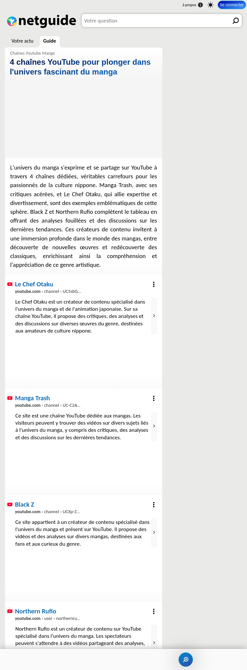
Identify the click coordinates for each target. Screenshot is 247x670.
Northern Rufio (35, 611)
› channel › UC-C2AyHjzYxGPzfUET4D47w (66, 405)
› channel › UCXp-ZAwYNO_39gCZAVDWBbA (69, 512)
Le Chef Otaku (34, 284)
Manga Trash (32, 398)
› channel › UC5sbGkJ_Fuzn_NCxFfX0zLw (66, 291)
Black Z (24, 504)
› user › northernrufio (48, 618)
